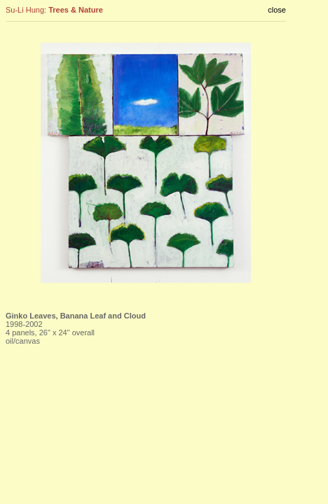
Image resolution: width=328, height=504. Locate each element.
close (277, 10)
